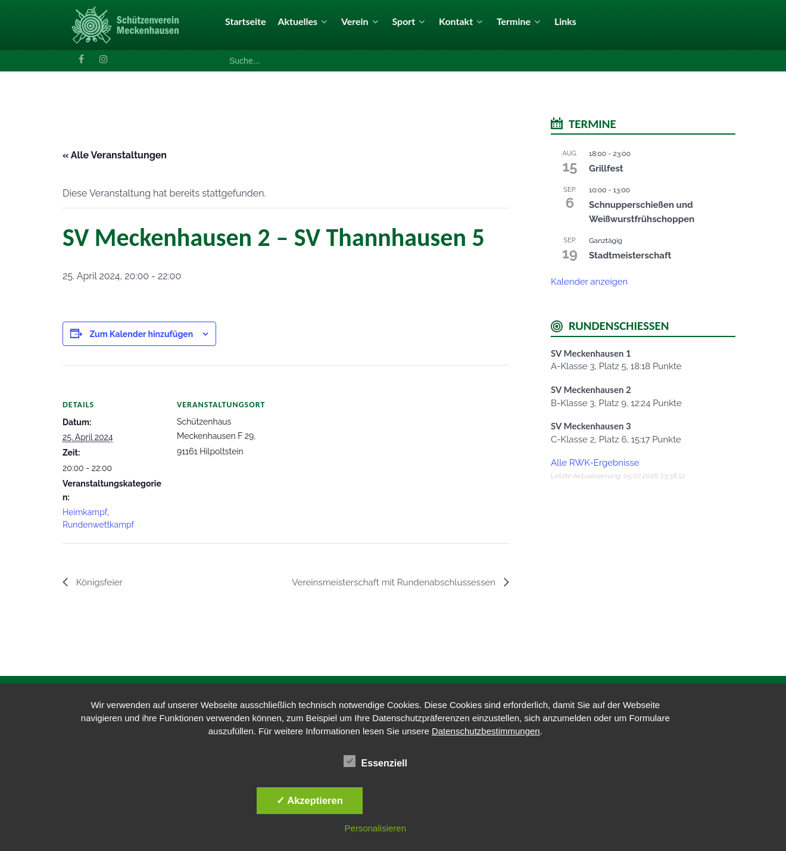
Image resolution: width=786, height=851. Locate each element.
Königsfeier (100, 582)
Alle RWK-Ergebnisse (595, 462)
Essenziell (375, 761)
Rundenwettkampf (98, 524)
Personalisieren (375, 828)
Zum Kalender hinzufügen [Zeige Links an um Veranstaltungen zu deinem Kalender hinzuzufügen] (141, 334)
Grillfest (606, 168)
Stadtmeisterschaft (630, 255)
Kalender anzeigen (589, 281)
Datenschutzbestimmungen (486, 731)
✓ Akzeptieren (309, 800)
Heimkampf (85, 512)
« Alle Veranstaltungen (115, 155)
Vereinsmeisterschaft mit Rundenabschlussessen (389, 582)
